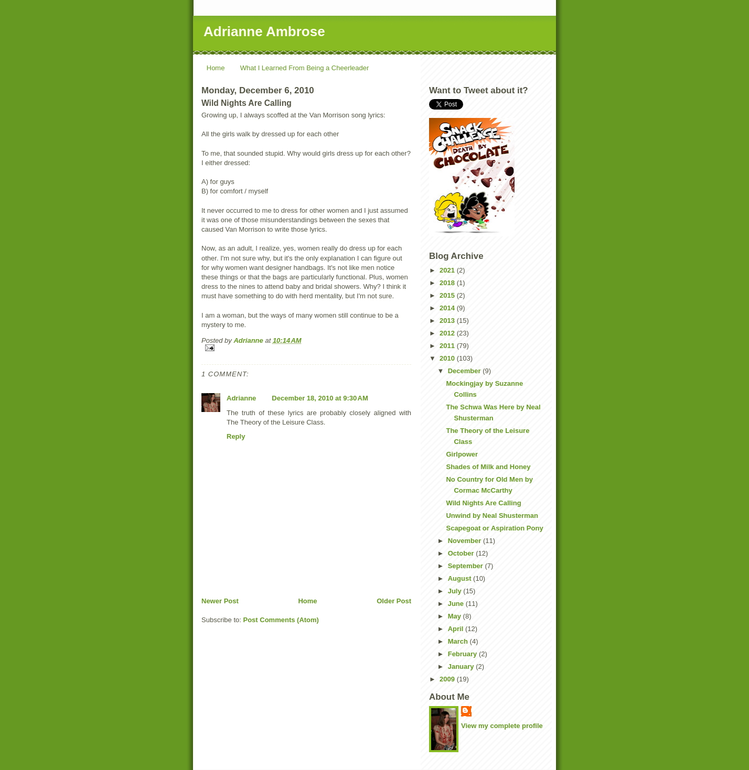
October (462, 553)
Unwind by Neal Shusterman (492, 515)
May (455, 616)
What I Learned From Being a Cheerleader (304, 68)
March (459, 641)
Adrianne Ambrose (264, 31)
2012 (448, 333)
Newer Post (220, 601)
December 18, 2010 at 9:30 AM (320, 398)
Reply (236, 436)
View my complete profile (502, 726)
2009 (448, 679)
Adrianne (241, 398)
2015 (448, 295)
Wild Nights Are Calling (483, 503)
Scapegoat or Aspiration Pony (494, 528)
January (462, 666)
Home (216, 68)
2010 (448, 358)
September (466, 566)
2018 (448, 283)
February (463, 654)
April (456, 629)
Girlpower (462, 454)
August (460, 578)
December (465, 371)
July (456, 591)
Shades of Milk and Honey (488, 467)
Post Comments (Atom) (281, 620)
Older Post (394, 601)
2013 (448, 320)
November (465, 541)
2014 (448, 308)
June (457, 604)
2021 (448, 270)
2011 (448, 346)
